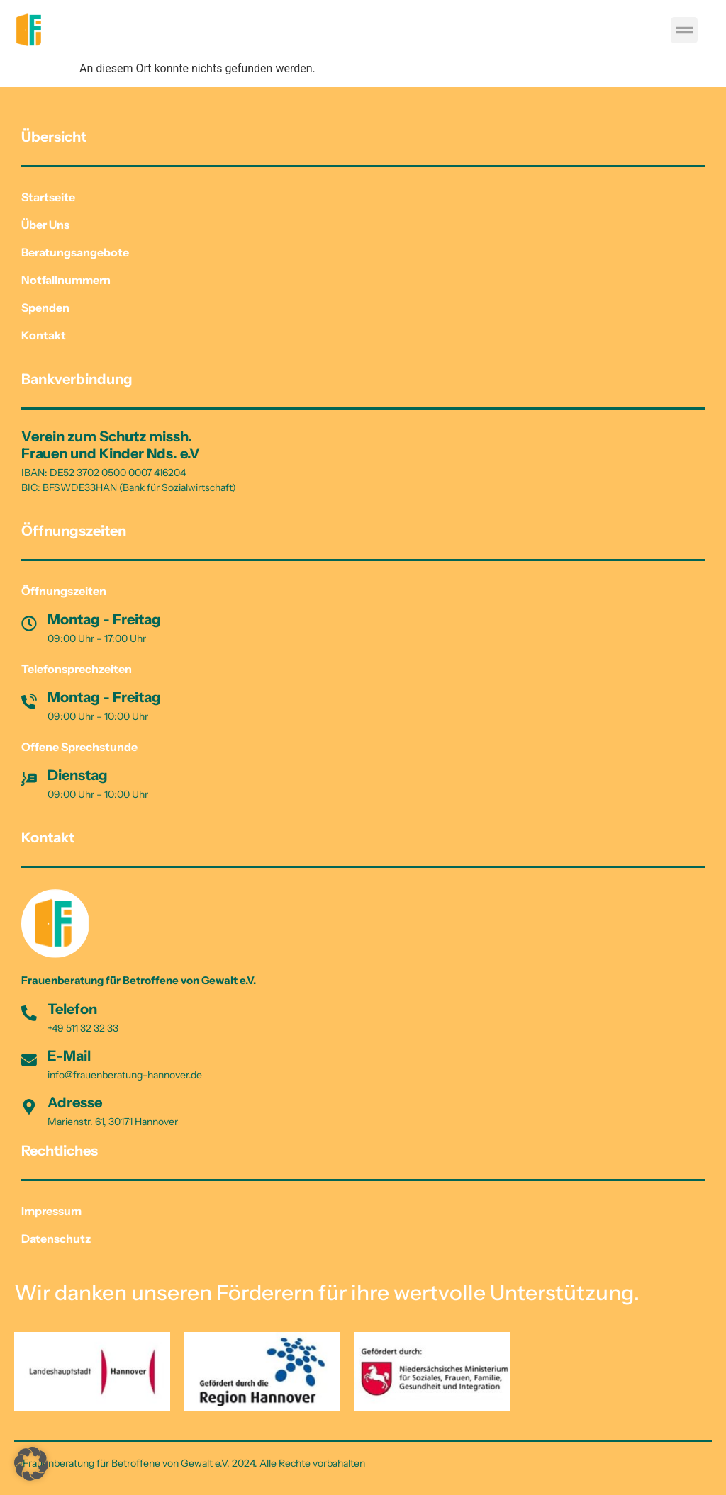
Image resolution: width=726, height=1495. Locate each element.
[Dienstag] (29, 779)
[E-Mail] (29, 1060)
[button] (684, 30)
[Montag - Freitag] (29, 623)
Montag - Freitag (104, 619)
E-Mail (69, 1055)
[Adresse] (29, 1107)
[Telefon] (29, 1013)
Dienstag (78, 775)
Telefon (72, 1008)
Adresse (75, 1102)
